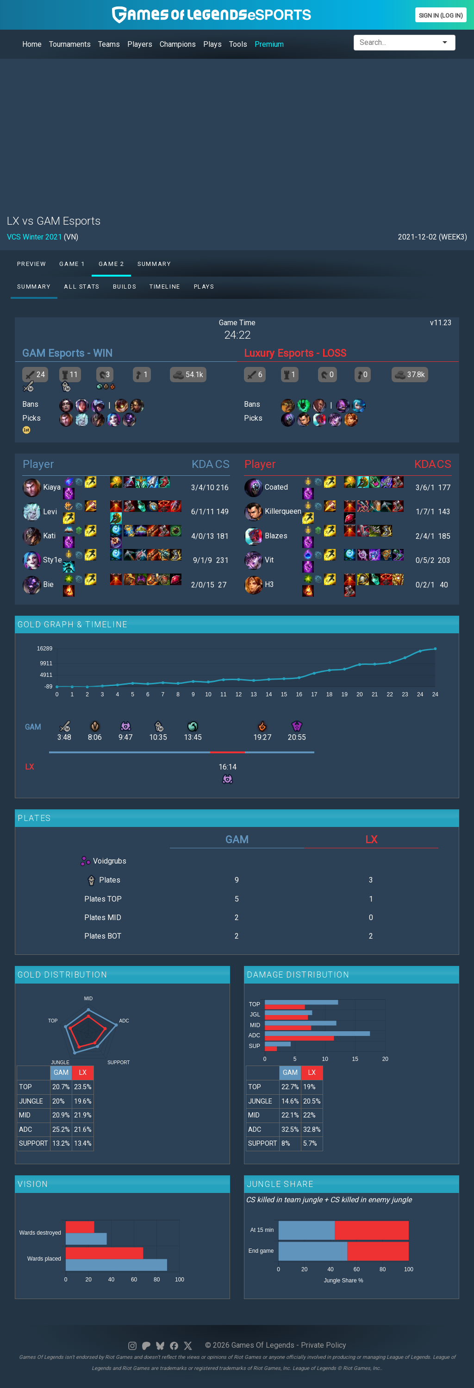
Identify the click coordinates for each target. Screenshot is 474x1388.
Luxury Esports (278, 353)
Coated (276, 487)
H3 (269, 584)
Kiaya (52, 487)
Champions (178, 44)
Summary (154, 263)
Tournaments (70, 44)
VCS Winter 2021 (34, 237)
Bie (48, 584)
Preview (31, 263)
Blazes (276, 535)
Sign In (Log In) (441, 15)
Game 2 (112, 263)
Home (32, 44)
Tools (238, 44)
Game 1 (72, 263)
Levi (50, 511)
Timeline (165, 286)
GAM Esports (53, 353)
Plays (212, 44)
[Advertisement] (237, 131)
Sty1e (52, 560)
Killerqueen (283, 511)
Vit (269, 560)
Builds (125, 286)
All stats (81, 286)
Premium (269, 44)
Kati (49, 535)
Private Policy (323, 1345)
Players (139, 44)
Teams (109, 44)
